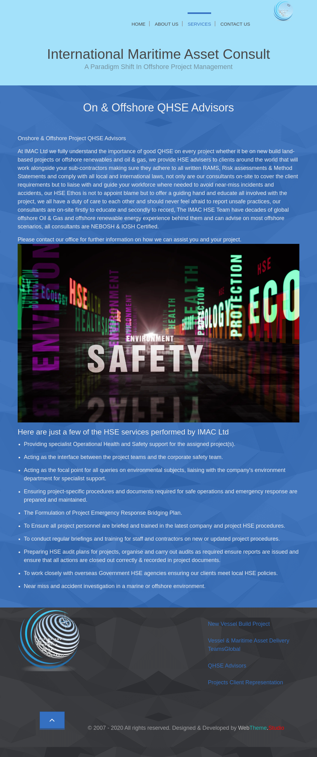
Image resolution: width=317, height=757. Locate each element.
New (239, 624)
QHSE (227, 666)
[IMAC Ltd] (284, 10)
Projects (245, 682)
